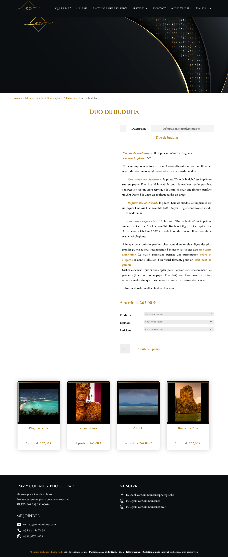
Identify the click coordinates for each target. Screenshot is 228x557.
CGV (121, 551)
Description (138, 128)
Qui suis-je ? (63, 8)
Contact (159, 8)
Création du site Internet (156, 551)
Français (202, 8)
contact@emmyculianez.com (39, 524)
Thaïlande (71, 98)
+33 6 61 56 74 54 (34, 530)
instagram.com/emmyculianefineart (146, 507)
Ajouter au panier (148, 349)
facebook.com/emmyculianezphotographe (150, 495)
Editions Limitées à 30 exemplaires (44, 98)
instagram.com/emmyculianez (143, 501)
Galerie (81, 8)
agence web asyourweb (186, 551)
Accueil (18, 98)
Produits (125, 315)
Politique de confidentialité (103, 551)
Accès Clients (180, 8)
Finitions (125, 330)
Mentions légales (78, 551)
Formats (125, 322)
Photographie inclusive (110, 8)
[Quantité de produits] (125, 348)
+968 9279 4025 (33, 536)
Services (138, 8)
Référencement (133, 551)
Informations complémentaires (181, 128)
